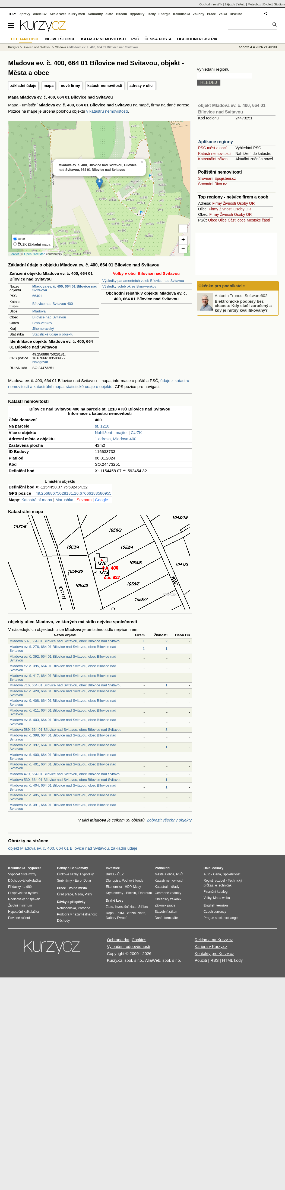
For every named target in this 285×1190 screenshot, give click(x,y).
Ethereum (145, 893)
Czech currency (215, 912)
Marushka (64, 499)
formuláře (171, 918)
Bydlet (267, 4)
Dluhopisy (113, 880)
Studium (279, 4)
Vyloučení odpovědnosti (128, 946)
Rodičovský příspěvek (24, 899)
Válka (222, 14)
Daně (159, 918)
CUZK (136, 432)
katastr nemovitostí (104, 85)
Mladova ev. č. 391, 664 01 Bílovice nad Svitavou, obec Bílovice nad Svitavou (63, 807)
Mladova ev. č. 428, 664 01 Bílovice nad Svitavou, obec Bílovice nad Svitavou (63, 693)
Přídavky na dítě (20, 887)
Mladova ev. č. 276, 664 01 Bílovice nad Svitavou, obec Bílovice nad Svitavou (63, 649)
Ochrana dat (118, 939)
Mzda (79, 894)
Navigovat (40, 362)
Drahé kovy (114, 900)
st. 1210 (102, 426)
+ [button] (183, 240)
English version (216, 905)
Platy (88, 894)
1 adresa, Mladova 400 (116, 438)
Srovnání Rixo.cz (212, 184)
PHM (120, 913)
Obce (212, 220)
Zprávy (25, 14)
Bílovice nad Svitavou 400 (52, 304)
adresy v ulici (141, 85)
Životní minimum (20, 905)
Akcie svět (58, 14)
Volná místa (78, 888)
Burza (110, 874)
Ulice (222, 220)
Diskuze (236, 14)
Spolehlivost (231, 874)
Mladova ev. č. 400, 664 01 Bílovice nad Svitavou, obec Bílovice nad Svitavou (63, 757)
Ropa (110, 913)
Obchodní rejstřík (210, 4)
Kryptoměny (114, 893)
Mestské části (258, 220)
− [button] (183, 249)
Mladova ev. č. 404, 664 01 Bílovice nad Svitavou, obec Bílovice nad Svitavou (63, 787)
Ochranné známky (168, 893)
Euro (78, 880)
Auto (207, 874)
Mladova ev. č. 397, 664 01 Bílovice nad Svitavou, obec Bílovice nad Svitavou (63, 747)
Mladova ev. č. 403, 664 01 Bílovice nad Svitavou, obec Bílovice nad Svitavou (63, 722)
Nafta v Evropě (116, 918)
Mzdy (137, 887)
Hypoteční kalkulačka (23, 912)
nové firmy (70, 85)
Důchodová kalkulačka (24, 880)
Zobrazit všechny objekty (169, 820)
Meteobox (254, 4)
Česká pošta (158, 39)
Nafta (141, 913)
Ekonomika (114, 887)
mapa (49, 85)
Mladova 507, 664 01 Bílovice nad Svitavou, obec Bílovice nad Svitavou (66, 641)
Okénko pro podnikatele (221, 285)
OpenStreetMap (34, 254)
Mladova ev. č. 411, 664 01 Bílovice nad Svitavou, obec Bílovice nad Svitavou (63, 712)
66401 (37, 296)
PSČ (135, 39)
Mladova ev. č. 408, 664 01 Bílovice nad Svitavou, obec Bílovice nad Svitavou (63, 702)
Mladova (39, 311)
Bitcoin (121, 14)
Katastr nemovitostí (214, 153)
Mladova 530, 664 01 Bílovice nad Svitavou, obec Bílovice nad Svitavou (66, 780)
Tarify (151, 14)
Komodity (95, 14)
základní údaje (23, 85)
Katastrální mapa (36, 499)
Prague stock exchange (220, 918)
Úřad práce (65, 894)
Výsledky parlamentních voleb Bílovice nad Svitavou (143, 281)
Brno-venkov (42, 323)
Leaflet (14, 254)
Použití (201, 960)
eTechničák (223, 885)
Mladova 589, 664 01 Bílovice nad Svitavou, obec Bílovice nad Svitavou (66, 730)
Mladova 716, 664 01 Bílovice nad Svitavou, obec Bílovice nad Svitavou (66, 685)
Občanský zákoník (168, 899)
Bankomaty (79, 868)
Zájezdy (229, 4)
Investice (113, 868)
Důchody (63, 920)
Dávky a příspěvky (71, 902)
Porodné (84, 908)
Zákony (198, 14)
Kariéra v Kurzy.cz (211, 946)
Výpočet (34, 868)
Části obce (237, 220)
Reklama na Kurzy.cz (214, 939)
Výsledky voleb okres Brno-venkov (129, 286)
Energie (164, 14)
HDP (128, 887)
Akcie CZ (40, 14)
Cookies (139, 939)
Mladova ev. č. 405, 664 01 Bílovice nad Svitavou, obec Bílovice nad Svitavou (63, 797)
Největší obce (60, 39)
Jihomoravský (43, 329)
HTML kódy (232, 960)
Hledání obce (25, 39)
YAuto (241, 4)
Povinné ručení (19, 918)
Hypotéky (137, 14)
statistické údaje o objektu (89, 386)
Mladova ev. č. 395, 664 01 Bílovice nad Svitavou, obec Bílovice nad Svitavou (63, 668)
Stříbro (143, 907)
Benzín (131, 913)
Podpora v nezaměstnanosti (77, 914)
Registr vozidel (214, 880)
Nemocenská (66, 908)
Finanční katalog (215, 892)
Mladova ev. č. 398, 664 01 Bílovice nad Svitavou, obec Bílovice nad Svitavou (63, 737)
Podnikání (162, 868)
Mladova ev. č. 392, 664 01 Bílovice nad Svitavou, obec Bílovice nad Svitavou (63, 658)
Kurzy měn (76, 14)
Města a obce (164, 874)
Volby (207, 898)
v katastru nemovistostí (107, 111)
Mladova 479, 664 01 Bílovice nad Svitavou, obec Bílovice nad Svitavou (66, 774)
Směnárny (64, 880)
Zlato (109, 14)
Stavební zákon (166, 912)
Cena (217, 874)
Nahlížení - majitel (111, 432)
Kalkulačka (181, 14)
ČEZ (120, 874)
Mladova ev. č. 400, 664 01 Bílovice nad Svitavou (103, 47)
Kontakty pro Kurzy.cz (214, 953)
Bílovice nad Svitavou (49, 317)
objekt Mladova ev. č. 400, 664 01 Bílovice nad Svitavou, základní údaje (72, 848)
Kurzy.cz (13, 47)
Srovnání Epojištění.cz (217, 178)
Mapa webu (221, 898)
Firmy (217, 203)
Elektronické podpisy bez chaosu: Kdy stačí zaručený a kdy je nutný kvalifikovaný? (243, 305)
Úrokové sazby (67, 874)
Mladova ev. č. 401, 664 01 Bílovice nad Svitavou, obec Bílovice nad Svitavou (63, 766)
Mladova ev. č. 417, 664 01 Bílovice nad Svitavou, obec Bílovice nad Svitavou (63, 678)
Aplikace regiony (215, 141)
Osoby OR (246, 203)
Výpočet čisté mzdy (22, 874)
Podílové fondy (132, 880)
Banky (62, 868)
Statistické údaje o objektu (52, 334)
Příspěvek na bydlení (23, 893)
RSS (214, 960)
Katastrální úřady (167, 887)
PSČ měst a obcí (212, 148)
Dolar (87, 880)
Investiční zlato (125, 907)
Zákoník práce (165, 905)
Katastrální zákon (212, 159)
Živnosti (229, 203)
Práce (211, 14)
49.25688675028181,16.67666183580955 (73, 493)
